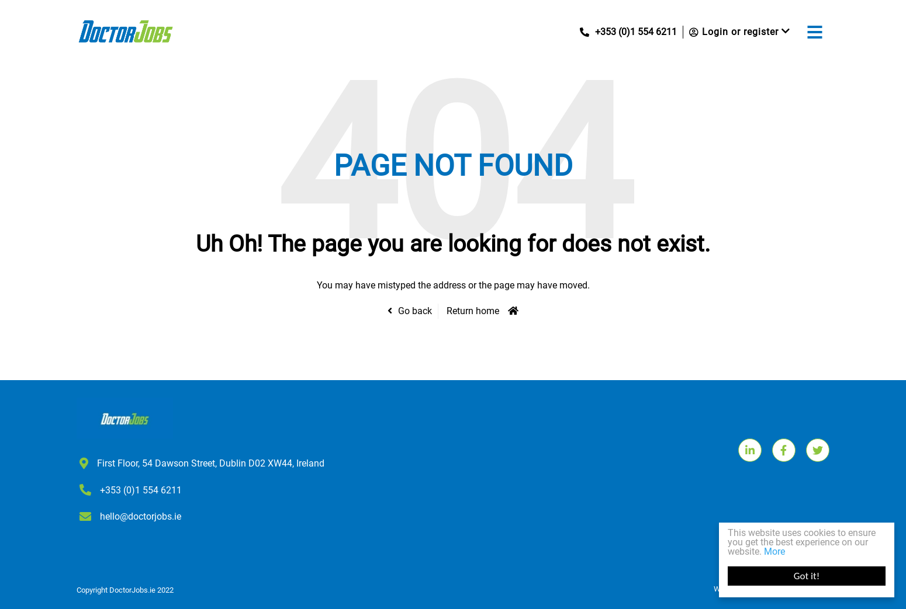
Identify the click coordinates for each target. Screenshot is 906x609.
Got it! (806, 576)
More (774, 551)
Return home (473, 310)
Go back (415, 310)
